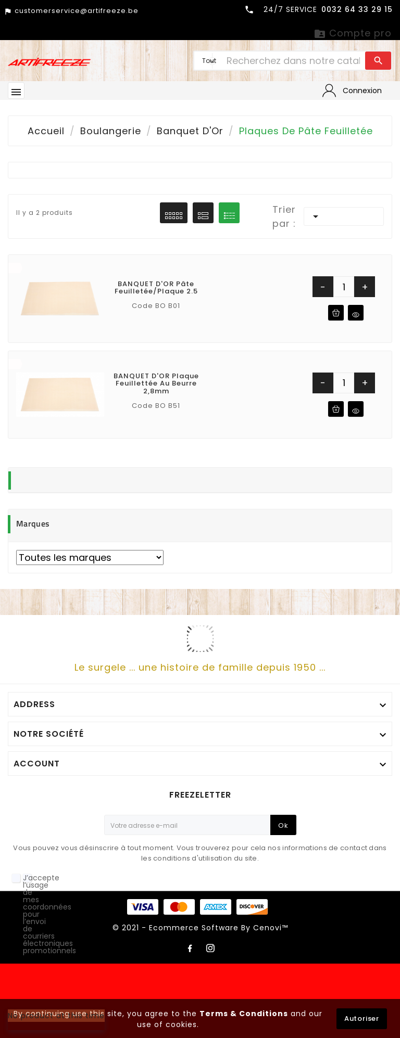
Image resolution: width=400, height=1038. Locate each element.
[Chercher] (293, 61)
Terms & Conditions (243, 1013)
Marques (32, 523)
